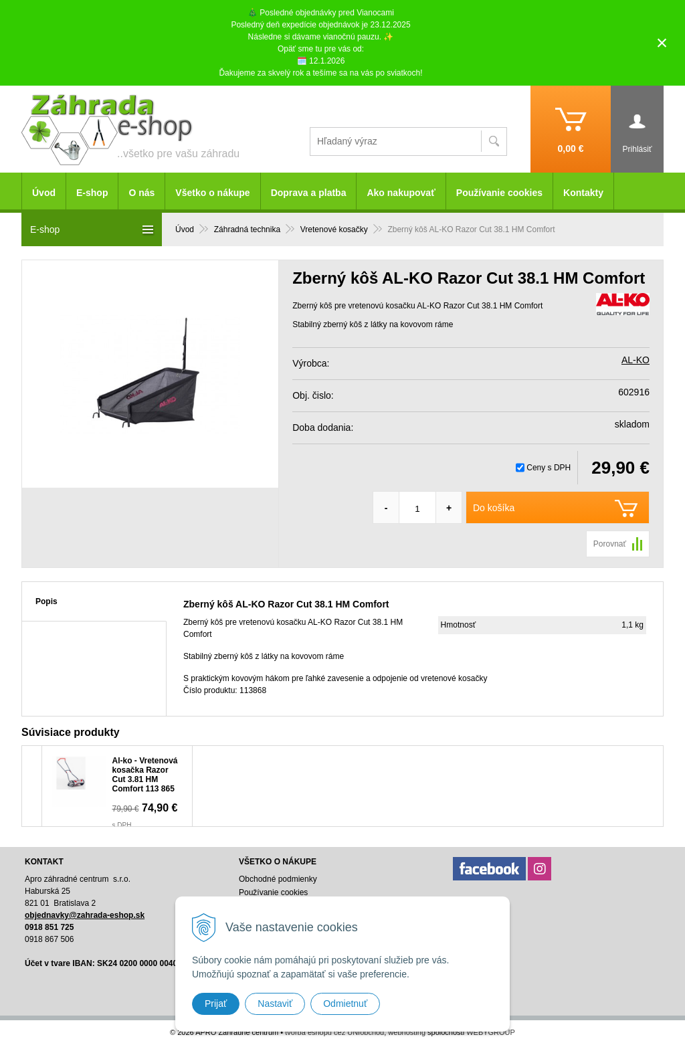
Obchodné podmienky (278, 879)
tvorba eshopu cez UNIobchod (334, 1032)
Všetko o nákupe (212, 192)
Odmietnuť (345, 1003)
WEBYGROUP (490, 1032)
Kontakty (583, 192)
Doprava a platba (309, 192)
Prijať (216, 1003)
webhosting (406, 1032)
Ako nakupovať (401, 192)
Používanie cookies (499, 192)
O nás (141, 192)
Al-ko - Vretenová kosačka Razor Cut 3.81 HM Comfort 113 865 (145, 774)
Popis (46, 601)
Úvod (44, 192)
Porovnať (609, 544)
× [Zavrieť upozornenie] (662, 42)
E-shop (92, 192)
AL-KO (635, 360)
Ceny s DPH (548, 467)
